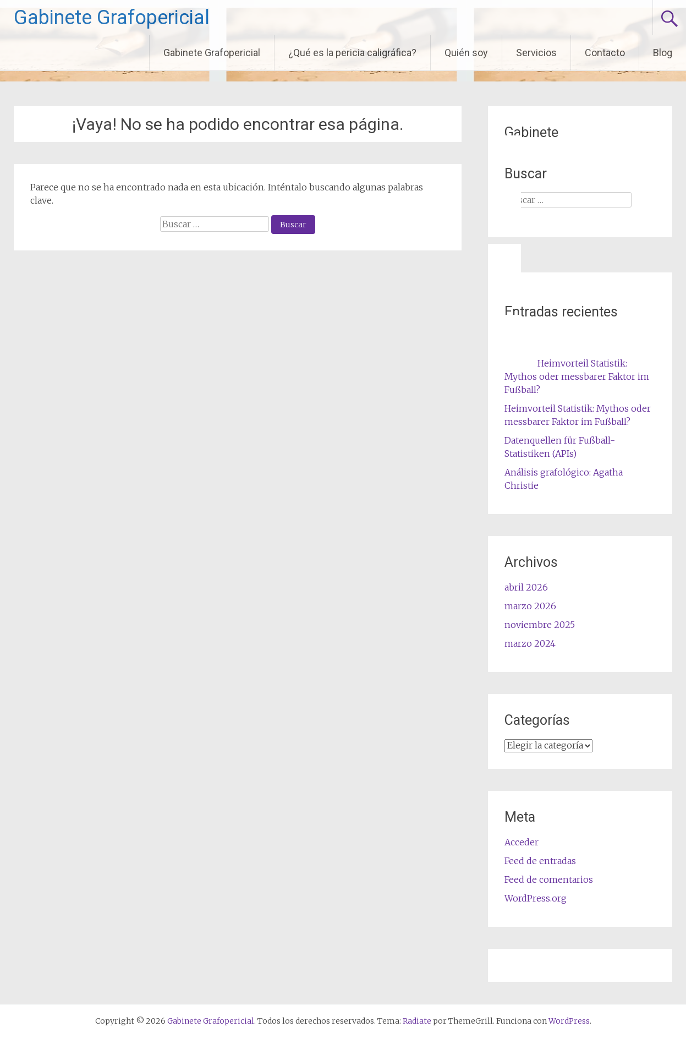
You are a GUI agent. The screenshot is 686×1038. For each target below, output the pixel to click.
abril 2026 (526, 587)
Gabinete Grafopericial (112, 17)
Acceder (521, 842)
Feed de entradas (540, 860)
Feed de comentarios (548, 879)
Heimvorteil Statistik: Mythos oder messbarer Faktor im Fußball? (576, 376)
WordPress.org (535, 898)
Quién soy (466, 52)
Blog (662, 52)
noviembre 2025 (539, 624)
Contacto (605, 52)
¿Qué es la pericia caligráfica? (352, 52)
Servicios (536, 52)
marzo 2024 (530, 643)
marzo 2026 (530, 605)
